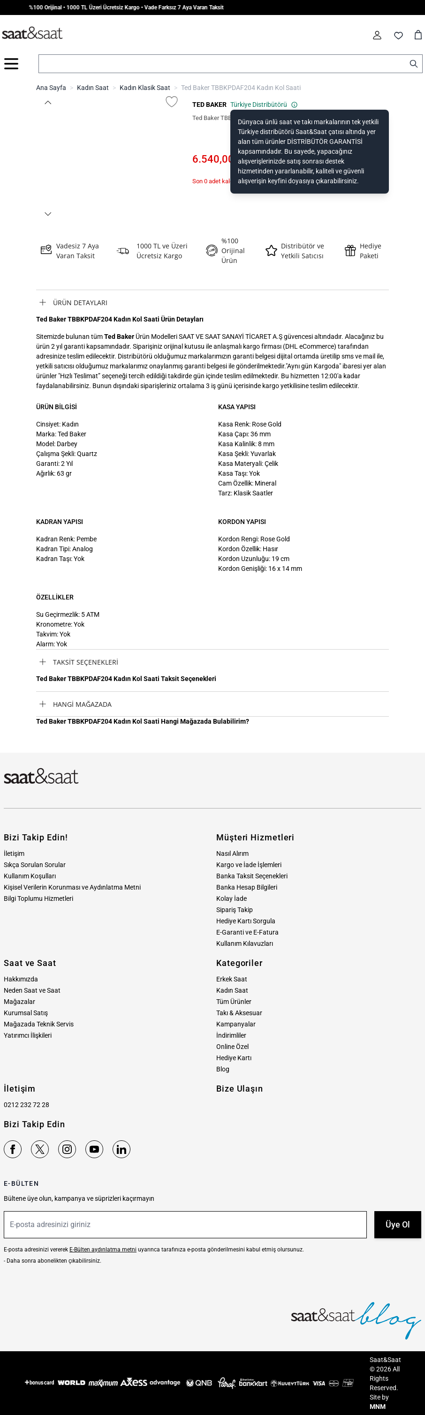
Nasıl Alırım (232, 853)
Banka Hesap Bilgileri (246, 887)
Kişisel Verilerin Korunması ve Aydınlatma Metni (72, 887)
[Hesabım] (377, 35)
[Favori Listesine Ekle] (171, 101)
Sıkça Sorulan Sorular (35, 864)
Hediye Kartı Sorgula (245, 921)
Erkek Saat (231, 979)
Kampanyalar (236, 1024)
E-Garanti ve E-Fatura (247, 932)
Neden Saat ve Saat (32, 990)
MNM (378, 1406)
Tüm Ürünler (233, 1001)
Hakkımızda (21, 979)
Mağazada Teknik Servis (39, 1024)
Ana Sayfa (51, 87)
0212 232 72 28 (26, 1104)
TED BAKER (209, 104)
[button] (47, 102)
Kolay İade (231, 898)
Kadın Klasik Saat (145, 87)
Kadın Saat (93, 87)
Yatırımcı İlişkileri (28, 1035)
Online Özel (232, 1046)
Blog (222, 1069)
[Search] (414, 64)
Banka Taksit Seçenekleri (252, 876)
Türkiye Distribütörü (264, 104)
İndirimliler (231, 1035)
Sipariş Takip (234, 909)
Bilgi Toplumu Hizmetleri (38, 898)
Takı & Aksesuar (239, 1013)
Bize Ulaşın (239, 1088)
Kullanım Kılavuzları (244, 943)
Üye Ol (398, 1224)
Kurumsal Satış (26, 1013)
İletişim (14, 853)
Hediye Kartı (233, 1058)
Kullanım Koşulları (30, 876)
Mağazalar (19, 1001)
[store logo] (32, 33)
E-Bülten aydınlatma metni (103, 1249)
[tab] (212, 302)
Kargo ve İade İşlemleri (248, 864)
